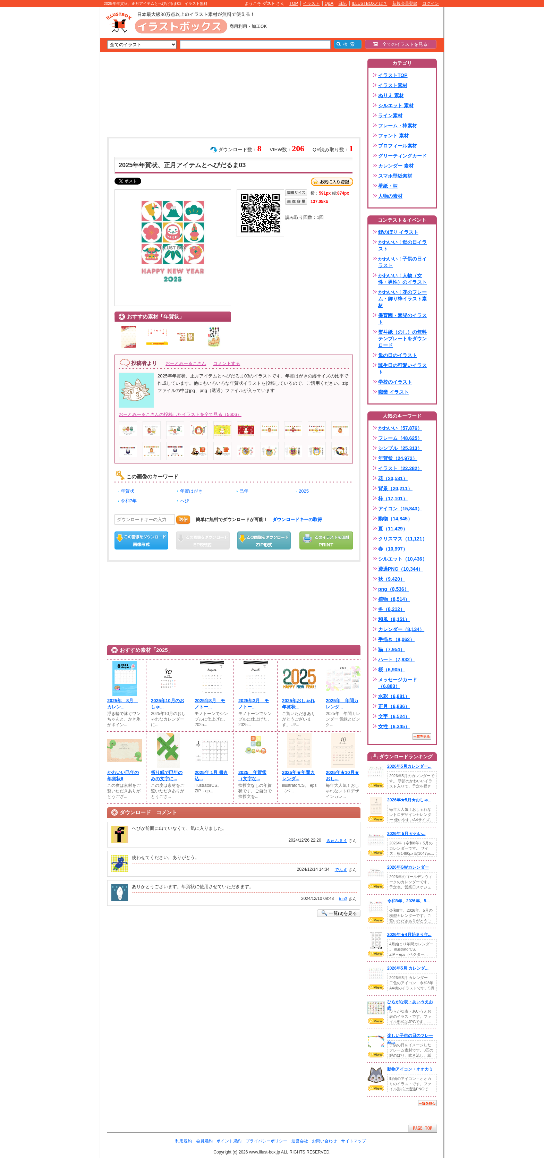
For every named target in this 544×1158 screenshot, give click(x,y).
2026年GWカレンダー (408, 867)
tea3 (343, 898)
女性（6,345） (394, 726)
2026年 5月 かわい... (406, 833)
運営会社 (299, 1141)
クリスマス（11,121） (402, 539)
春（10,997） (393, 549)
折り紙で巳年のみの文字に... (166, 775)
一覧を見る (422, 736)
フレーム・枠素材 (397, 125)
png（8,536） (393, 589)
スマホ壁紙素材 (395, 176)
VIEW (376, 785)
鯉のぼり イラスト (398, 232)
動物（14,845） (395, 518)
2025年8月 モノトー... (210, 703)
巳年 (243, 491)
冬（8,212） (391, 609)
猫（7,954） (391, 649)
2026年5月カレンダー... (409, 766)
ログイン (430, 3)
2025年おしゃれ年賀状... (298, 703)
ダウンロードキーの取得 (297, 519)
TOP (293, 3)
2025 (304, 491)
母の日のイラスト (397, 355)
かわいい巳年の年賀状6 (123, 775)
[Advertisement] (67, 114)
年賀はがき (191, 491)
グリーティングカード (402, 156)
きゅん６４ (336, 840)
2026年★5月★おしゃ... (409, 800)
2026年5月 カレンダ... (407, 968)
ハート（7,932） (396, 659)
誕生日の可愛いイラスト (402, 369)
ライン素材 (390, 115)
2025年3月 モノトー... (253, 703)
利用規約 (183, 1141)
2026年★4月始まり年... (409, 934)
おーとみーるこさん (185, 363)
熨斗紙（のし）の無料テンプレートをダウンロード (402, 338)
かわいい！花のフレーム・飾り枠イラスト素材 (402, 298)
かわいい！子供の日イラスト (402, 262)
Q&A (329, 3)
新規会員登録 (404, 3)
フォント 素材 (393, 135)
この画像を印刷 (326, 540)
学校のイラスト (395, 382)
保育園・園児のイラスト (402, 319)
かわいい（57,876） (400, 428)
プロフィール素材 (397, 145)
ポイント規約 (228, 1141)
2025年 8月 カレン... (122, 703)
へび (184, 500)
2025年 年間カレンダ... (342, 703)
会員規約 (204, 1141)
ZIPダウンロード (264, 540)
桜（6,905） (391, 669)
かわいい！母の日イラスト (402, 245)
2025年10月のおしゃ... (167, 703)
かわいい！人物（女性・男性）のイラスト (402, 279)
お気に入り (332, 182)
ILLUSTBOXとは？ (369, 3)
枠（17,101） (393, 498)
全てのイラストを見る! (401, 44)
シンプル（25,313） (400, 448)
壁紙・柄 (388, 186)
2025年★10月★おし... (342, 775)
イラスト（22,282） (400, 468)
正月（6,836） (394, 706)
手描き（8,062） (396, 639)
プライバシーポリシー (266, 1141)
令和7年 (129, 500)
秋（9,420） (391, 579)
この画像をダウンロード (141, 540)
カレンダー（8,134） (401, 629)
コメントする (226, 363)
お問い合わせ (324, 1141)
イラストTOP (393, 75)
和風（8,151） (394, 619)
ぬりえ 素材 (391, 95)
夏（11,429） (393, 528)
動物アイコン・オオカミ (410, 1069)
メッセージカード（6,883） (397, 683)
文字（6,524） (394, 716)
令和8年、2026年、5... (408, 901)
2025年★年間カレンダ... (298, 775)
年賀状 (127, 491)
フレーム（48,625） (400, 438)
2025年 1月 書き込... (211, 775)
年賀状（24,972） (397, 458)
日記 (342, 3)
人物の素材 (390, 196)
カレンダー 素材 (396, 166)
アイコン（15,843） (400, 508)
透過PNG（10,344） (400, 569)
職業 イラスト (393, 392)
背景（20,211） (395, 488)
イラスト (311, 3)
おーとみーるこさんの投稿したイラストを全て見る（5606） (180, 414)
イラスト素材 (392, 85)
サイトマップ (353, 1141)
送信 (183, 519)
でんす (341, 869)
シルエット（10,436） (402, 559)
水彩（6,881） (394, 696)
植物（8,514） (394, 599)
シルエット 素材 (396, 105)
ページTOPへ (422, 1128)
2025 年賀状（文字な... (252, 775)
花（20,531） (393, 478)
